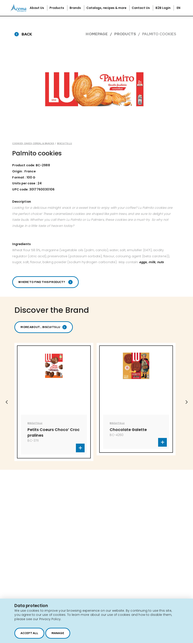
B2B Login (163, 8)
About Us (37, 8)
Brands (76, 8)
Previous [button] (6, 402)
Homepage (97, 34)
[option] (53, 402)
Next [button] (186, 402)
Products (57, 8)
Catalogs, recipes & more (106, 8)
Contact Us (141, 8)
